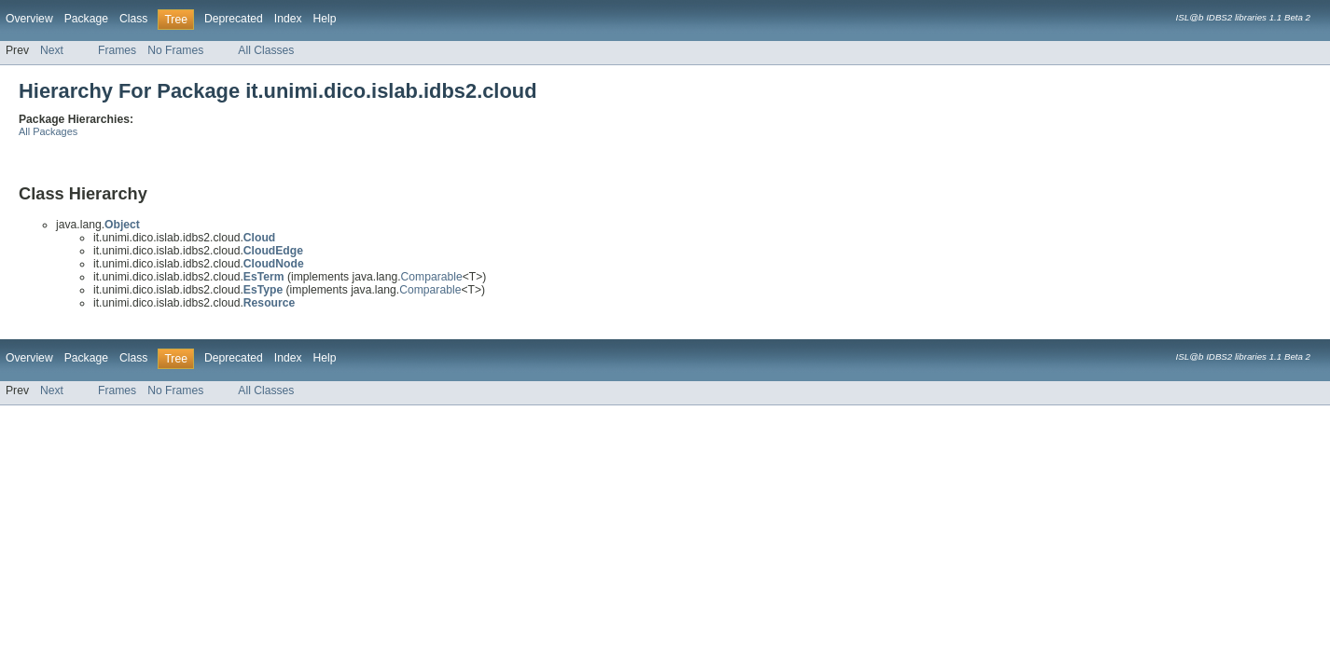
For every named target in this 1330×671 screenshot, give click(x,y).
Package (86, 18)
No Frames (175, 50)
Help (325, 18)
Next (51, 50)
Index (288, 18)
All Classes (266, 50)
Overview (29, 18)
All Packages (48, 131)
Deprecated (233, 18)
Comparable (432, 276)
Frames (117, 50)
